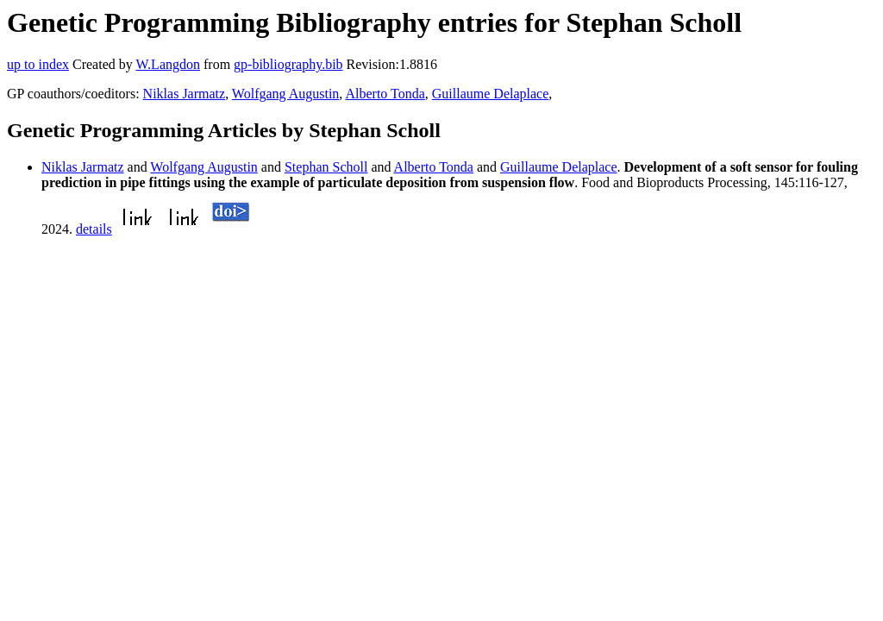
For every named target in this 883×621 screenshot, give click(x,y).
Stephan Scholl (326, 167)
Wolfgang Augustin (285, 93)
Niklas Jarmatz (184, 93)
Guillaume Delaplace (490, 93)
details (94, 229)
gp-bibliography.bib (288, 64)
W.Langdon (167, 64)
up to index (38, 64)
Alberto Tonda (384, 93)
